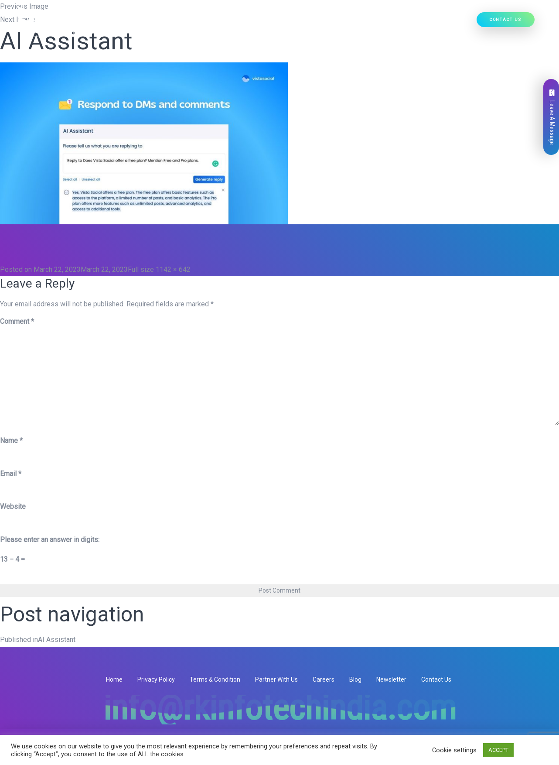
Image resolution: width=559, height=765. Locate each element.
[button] (257, 22)
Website (13, 506)
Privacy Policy (156, 679)
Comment (17, 321)
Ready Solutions (351, 22)
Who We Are (193, 22)
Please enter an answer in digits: (49, 539)
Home (159, 22)
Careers (323, 679)
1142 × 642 (173, 269)
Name (11, 440)
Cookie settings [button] (454, 750)
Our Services (240, 22)
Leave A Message (552, 117)
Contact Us (506, 19)
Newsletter (391, 679)
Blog (355, 679)
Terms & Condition (215, 679)
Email (10, 474)
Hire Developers (446, 22)
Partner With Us (276, 679)
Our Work (399, 22)
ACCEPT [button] (498, 750)
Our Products (293, 22)
